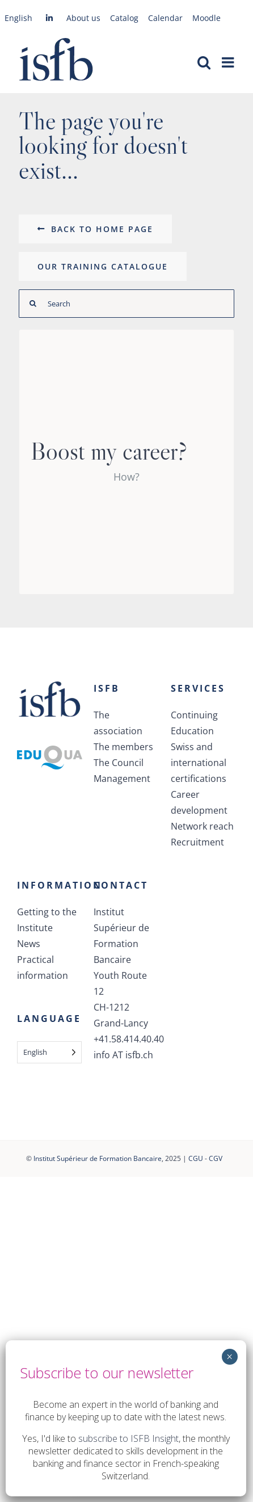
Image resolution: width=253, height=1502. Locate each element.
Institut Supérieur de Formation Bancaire (97, 1158)
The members (123, 747)
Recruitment (197, 842)
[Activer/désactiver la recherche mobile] (203, 62)
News (28, 943)
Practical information (42, 967)
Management (122, 778)
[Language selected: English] (49, 1052)
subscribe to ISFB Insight (128, 1438)
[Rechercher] (126, 303)
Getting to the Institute (47, 920)
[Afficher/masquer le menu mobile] (229, 62)
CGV (215, 1158)
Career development (199, 802)
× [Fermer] (229, 1356)
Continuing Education (194, 723)
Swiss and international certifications (198, 763)
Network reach (202, 826)
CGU (195, 1158)
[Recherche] (33, 303)
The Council (119, 762)
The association (118, 723)
